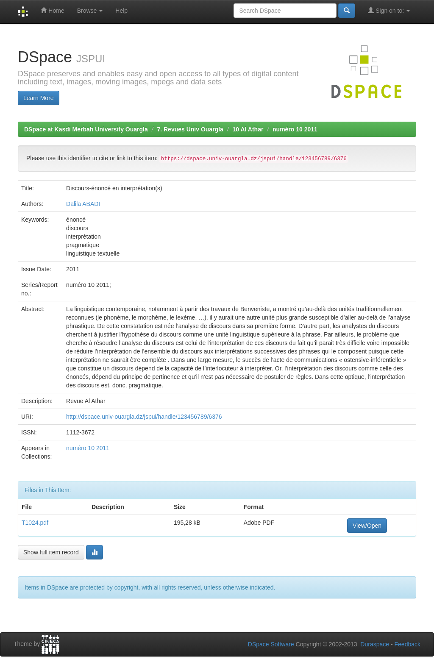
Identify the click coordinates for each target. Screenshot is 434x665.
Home (52, 10)
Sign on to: (389, 10)
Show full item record (51, 552)
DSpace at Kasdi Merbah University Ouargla (86, 129)
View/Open (367, 525)
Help (121, 10)
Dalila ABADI (83, 203)
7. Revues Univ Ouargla (190, 129)
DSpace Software (271, 644)
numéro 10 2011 (295, 129)
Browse (90, 10)
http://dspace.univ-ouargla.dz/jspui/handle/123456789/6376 (144, 416)
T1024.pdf (35, 522)
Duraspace (374, 644)
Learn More (38, 98)
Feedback (407, 644)
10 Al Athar (248, 129)
